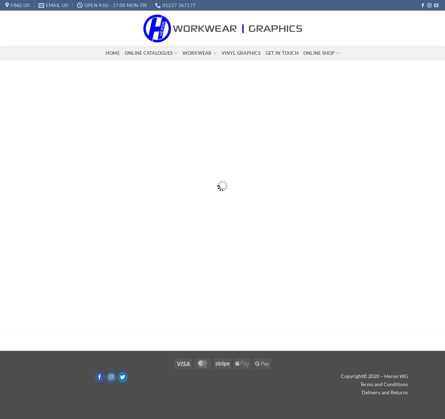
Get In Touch (282, 53)
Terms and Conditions (384, 384)
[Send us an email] (436, 5)
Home (113, 53)
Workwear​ (200, 53)
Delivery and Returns (385, 392)
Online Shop (321, 53)
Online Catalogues (151, 53)
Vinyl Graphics (241, 53)
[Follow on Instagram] (429, 5)
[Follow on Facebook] (423, 5)
